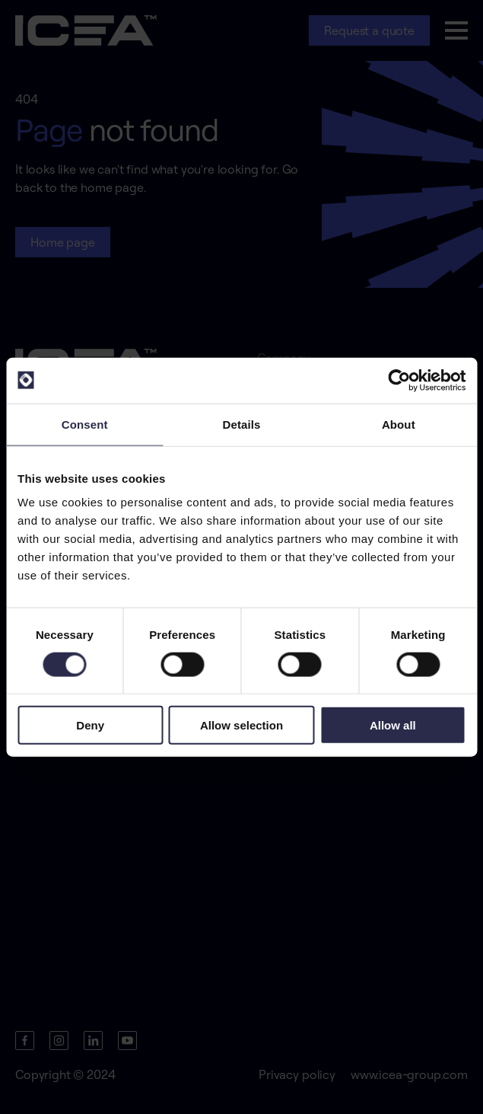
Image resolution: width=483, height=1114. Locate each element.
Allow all (393, 725)
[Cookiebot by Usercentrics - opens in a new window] (399, 380)
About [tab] (398, 423)
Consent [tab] (85, 423)
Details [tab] (242, 423)
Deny (90, 725)
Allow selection (241, 725)
